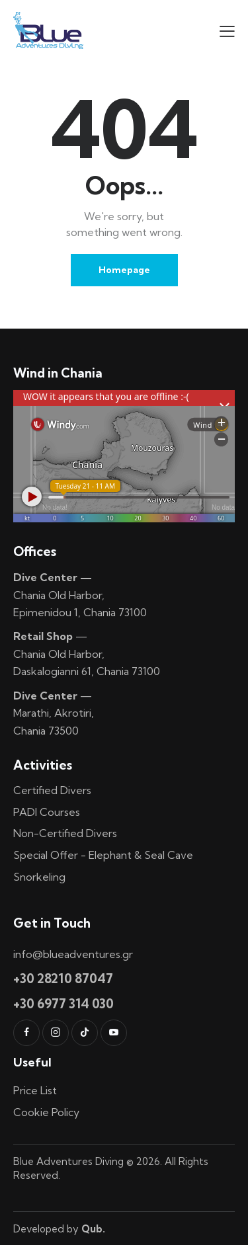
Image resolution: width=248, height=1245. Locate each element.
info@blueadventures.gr (73, 954)
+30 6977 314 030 (63, 1004)
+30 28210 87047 (63, 978)
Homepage (124, 270)
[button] (227, 30)
